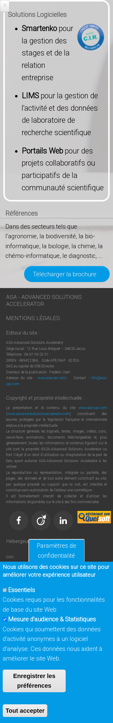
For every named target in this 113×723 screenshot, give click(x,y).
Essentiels (21, 590)
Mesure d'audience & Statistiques (52, 619)
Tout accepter (25, 710)
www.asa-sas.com (52, 378)
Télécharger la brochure (67, 274)
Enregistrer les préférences (34, 681)
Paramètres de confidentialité (56, 550)
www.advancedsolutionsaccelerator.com (38, 414)
